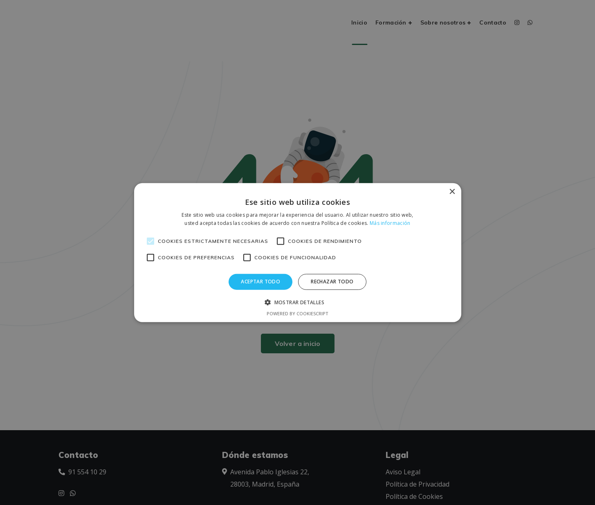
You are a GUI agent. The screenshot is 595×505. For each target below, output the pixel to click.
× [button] (452, 192)
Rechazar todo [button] (332, 281)
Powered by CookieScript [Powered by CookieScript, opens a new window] (297, 313)
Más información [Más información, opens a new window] (390, 223)
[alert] (297, 252)
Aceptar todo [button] (260, 281)
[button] (297, 302)
